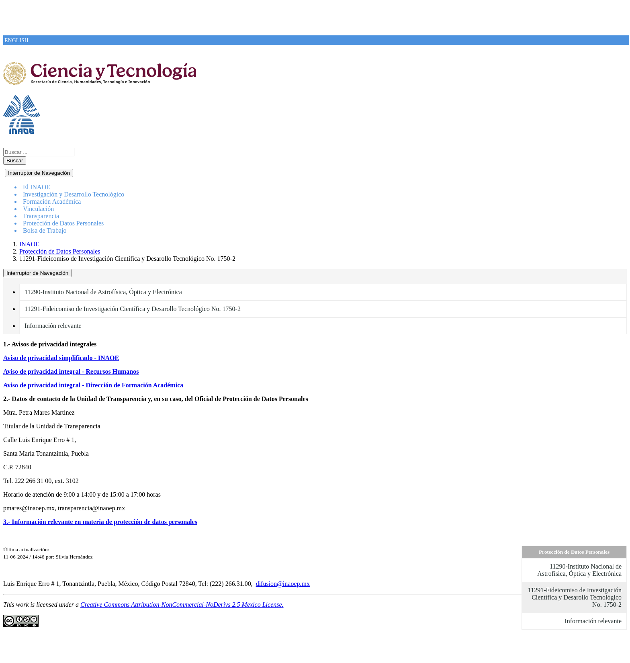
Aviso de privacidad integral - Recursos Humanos (71, 371)
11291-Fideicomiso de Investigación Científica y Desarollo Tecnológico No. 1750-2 (133, 308)
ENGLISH (16, 40)
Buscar (14, 161)
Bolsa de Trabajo (44, 230)
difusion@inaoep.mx (283, 583)
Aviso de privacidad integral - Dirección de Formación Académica (93, 385)
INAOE (29, 244)
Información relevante (53, 325)
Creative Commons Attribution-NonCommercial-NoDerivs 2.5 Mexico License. (182, 604)
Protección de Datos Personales (59, 251)
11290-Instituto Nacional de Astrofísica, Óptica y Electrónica (103, 292)
